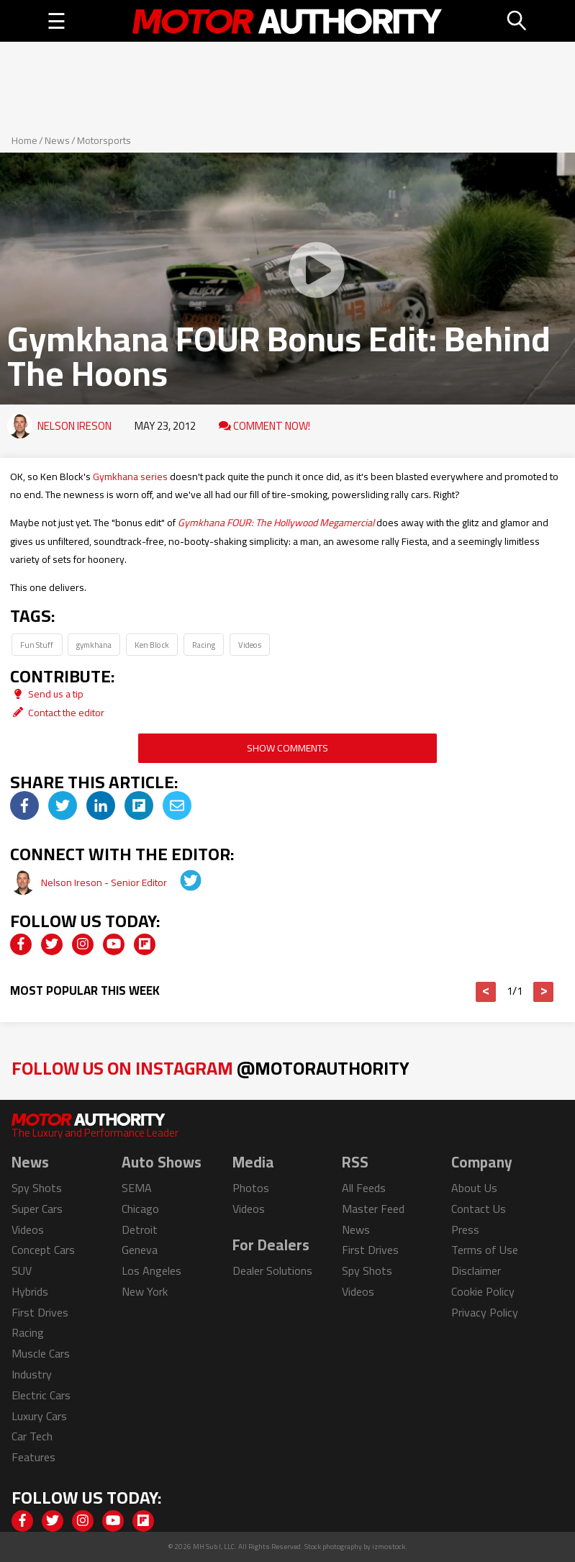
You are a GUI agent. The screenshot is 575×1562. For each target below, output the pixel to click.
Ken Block (152, 644)
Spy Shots (37, 1187)
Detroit (140, 1229)
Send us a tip (46, 694)
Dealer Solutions (272, 1270)
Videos (249, 644)
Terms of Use (484, 1249)
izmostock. (389, 1546)
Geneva (140, 1249)
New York (145, 1291)
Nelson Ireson (74, 425)
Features (33, 1457)
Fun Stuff (36, 644)
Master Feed (373, 1208)
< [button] (486, 992)
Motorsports (104, 140)
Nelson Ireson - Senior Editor (105, 882)
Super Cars (37, 1208)
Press (465, 1229)
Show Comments (287, 748)
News (57, 140)
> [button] (544, 992)
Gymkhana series (130, 476)
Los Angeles (151, 1270)
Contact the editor (57, 712)
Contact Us (478, 1208)
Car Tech (32, 1436)
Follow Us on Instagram (210, 1068)
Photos (250, 1187)
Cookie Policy (483, 1291)
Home (24, 140)
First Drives (40, 1312)
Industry (32, 1374)
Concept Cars (43, 1249)
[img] (24, 805)
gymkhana (94, 644)
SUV (22, 1270)
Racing (203, 644)
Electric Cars (41, 1395)
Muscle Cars (41, 1353)
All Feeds (364, 1187)
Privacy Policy (484, 1312)
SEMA (137, 1187)
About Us (474, 1187)
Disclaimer (476, 1270)
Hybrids (30, 1291)
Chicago (140, 1208)
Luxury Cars (39, 1416)
